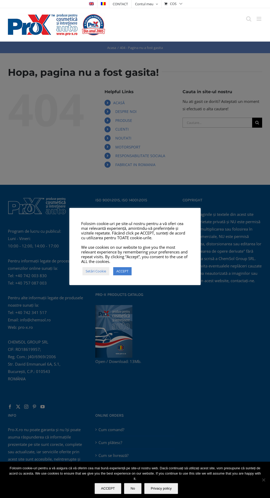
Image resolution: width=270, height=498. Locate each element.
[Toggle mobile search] (248, 19)
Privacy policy (161, 488)
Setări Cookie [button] (96, 271)
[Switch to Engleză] (91, 4)
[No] (263, 479)
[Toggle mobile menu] (259, 19)
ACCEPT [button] (122, 271)
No (133, 488)
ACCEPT (108, 488)
